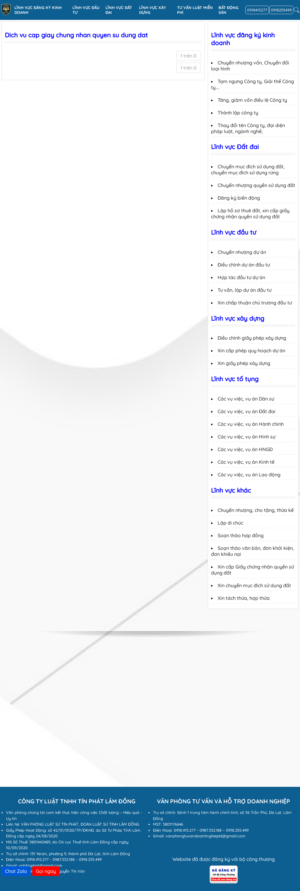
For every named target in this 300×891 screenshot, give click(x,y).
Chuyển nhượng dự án (242, 252)
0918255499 (281, 10)
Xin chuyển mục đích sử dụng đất (254, 585)
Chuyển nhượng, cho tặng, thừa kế (256, 510)
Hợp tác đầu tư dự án (241, 277)
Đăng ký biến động (239, 198)
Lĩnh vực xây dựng (152, 10)
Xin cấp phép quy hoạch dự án (251, 350)
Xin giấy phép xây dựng (244, 363)
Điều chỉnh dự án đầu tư (244, 265)
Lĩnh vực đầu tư (85, 10)
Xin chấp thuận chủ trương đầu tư (255, 303)
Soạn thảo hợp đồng (241, 535)
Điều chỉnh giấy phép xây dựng (252, 338)
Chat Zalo (16, 871)
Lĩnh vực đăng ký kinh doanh (38, 10)
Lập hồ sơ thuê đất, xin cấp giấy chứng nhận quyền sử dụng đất (250, 213)
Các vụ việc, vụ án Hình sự (246, 437)
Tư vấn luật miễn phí (195, 10)
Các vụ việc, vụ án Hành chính (251, 424)
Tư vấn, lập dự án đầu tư (244, 290)
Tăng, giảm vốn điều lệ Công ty (252, 100)
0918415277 (257, 10)
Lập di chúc (230, 523)
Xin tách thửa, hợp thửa (244, 598)
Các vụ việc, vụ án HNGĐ (245, 449)
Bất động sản (228, 10)
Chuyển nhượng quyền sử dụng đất (256, 185)
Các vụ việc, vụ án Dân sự (246, 399)
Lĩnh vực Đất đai (119, 10)
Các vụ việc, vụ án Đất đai (246, 411)
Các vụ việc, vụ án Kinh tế (246, 462)
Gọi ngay (46, 871)
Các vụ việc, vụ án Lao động (249, 475)
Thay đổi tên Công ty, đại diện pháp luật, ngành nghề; (248, 128)
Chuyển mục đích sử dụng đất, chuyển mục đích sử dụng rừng (248, 170)
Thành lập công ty (238, 113)
